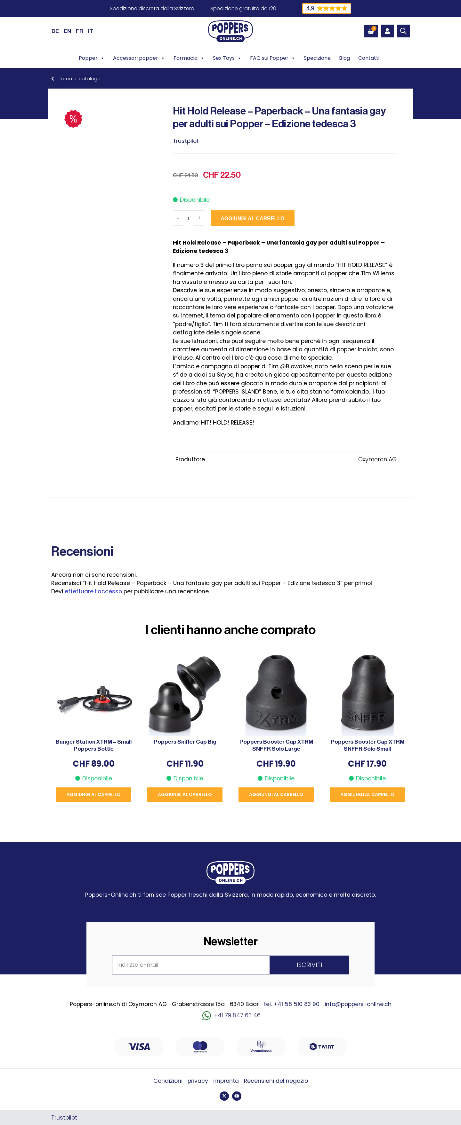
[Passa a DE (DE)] (55, 31)
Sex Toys (227, 58)
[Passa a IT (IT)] (90, 31)
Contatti (368, 58)
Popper (92, 58)
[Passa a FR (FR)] (79, 31)
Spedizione (317, 58)
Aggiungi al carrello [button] (94, 794)
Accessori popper (139, 58)
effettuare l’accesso (93, 591)
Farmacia (189, 58)
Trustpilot (186, 141)
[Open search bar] (403, 31)
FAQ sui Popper (272, 58)
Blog (344, 58)
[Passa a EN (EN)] (67, 31)
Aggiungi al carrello (252, 218)
